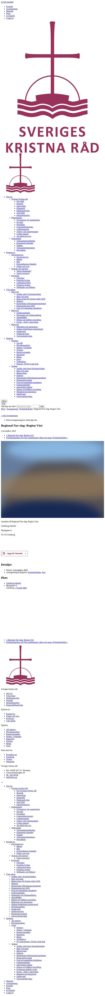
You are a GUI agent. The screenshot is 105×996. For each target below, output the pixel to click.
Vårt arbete (10, 290)
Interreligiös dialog (24, 387)
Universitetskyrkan (24, 336)
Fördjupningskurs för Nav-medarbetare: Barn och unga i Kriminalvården (37, 438)
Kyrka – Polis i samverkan (27, 322)
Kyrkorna (15, 276)
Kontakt (9, 6)
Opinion (9, 338)
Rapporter (20, 355)
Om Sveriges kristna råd (26, 791)
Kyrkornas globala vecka (26, 969)
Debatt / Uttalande (24, 348)
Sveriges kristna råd (19, 199)
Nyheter (19, 350)
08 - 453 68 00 (12, 775)
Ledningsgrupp (22, 229)
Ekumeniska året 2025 (25, 306)
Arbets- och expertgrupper (27, 231)
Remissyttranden (23, 352)
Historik (19, 204)
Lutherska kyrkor (23, 283)
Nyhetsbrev (21, 362)
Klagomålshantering (14, 705)
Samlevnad (21, 331)
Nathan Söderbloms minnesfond (29, 329)
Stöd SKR (20, 213)
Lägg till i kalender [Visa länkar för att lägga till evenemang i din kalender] (15, 553)
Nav (43, 572)
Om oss (9, 197)
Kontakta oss (11, 755)
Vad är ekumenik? (23, 271)
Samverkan (21, 206)
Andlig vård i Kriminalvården (28, 294)
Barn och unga (22, 296)
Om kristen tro (17, 255)
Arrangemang (12, 9)
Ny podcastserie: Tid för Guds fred (30, 942)
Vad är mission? (23, 273)
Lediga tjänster (22, 234)
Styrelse (19, 222)
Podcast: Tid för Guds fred (27, 364)
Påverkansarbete (23, 345)
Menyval (15, 292)
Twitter (9, 759)
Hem (3, 409)
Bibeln (19, 259)
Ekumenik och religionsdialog (28, 315)
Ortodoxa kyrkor (23, 285)
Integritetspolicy (23, 215)
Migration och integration (27, 327)
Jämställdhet (21, 317)
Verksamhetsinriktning (25, 241)
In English (10, 16)
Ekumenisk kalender (24, 243)
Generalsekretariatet (24, 227)
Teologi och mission (19, 269)
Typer (13, 925)
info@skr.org (11, 777)
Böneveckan (21, 373)
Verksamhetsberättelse (25, 248)
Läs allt (19, 343)
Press (8, 13)
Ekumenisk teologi (24, 380)
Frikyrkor (20, 278)
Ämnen (14, 366)
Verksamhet (16, 238)
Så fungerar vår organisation (28, 220)
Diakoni (19, 301)
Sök (42, 406)
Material (9, 11)
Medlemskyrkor (23, 211)
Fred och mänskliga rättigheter (29, 308)
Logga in (10, 18)
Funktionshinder (23, 313)
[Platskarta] (52, 613)
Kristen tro (10, 252)
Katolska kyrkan (23, 280)
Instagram (10, 761)
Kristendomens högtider (26, 264)
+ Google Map (21, 588)
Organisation (16, 218)
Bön (18, 262)
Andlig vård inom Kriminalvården (30, 368)
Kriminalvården (25, 409)
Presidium (20, 225)
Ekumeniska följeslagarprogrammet (31, 303)
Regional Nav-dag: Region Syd (19, 435)
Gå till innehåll (7, 2)
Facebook (10, 757)
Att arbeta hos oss (23, 236)
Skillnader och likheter (25, 287)
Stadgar (19, 245)
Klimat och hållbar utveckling (28, 320)
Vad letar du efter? (9, 406)
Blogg (18, 357)
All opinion (11, 729)
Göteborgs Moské (13, 583)
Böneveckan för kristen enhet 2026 (30, 299)
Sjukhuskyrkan (22, 334)
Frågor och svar (22, 266)
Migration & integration (26, 392)
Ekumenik (20, 208)
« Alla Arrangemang (9, 416)
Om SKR (20, 201)
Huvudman (21, 250)
